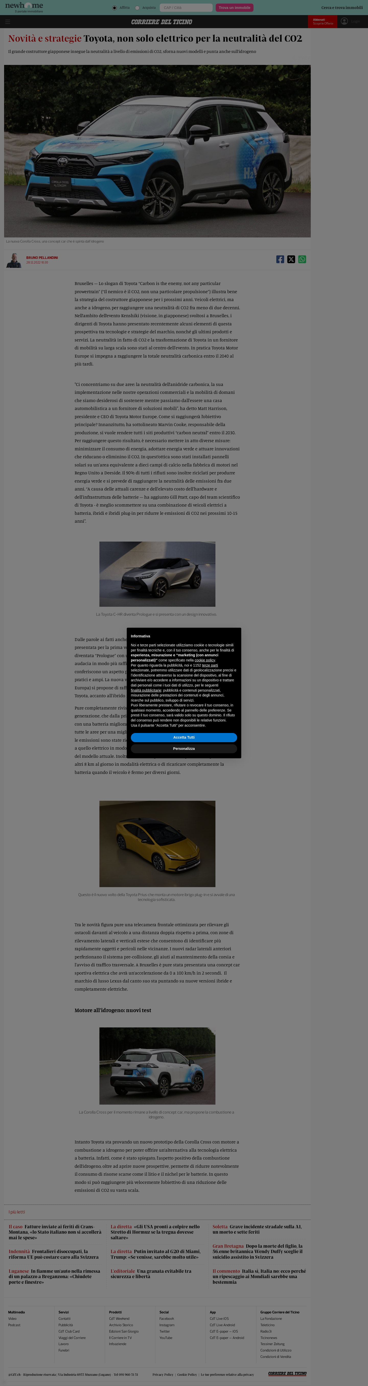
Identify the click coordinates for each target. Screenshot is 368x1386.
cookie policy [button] (205, 660)
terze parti (210, 665)
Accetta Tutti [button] (184, 737)
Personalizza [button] (184, 749)
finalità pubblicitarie (146, 690)
